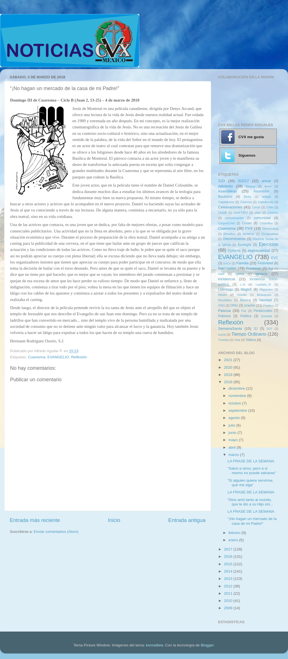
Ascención (261, 191)
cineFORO (240, 212)
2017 (228, 549)
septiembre (238, 410)
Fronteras (253, 268)
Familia (242, 263)
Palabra (268, 305)
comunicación (234, 218)
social (222, 334)
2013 (228, 578)
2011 (228, 593)
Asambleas (227, 191)
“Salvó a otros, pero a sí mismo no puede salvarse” (252, 470)
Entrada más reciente (35, 520)
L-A (242, 284)
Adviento (225, 186)
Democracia (270, 228)
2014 (228, 571)
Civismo (273, 212)
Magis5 (246, 289)
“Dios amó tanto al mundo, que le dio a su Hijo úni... (250, 502)
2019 (228, 375)
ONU (234, 305)
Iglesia (239, 274)
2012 (228, 586)
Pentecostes (263, 311)
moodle (242, 294)
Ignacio (261, 274)
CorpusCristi (226, 223)
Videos (250, 340)
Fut (270, 268)
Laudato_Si (263, 284)
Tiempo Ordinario (249, 333)
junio (232, 432)
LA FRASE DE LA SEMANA (251, 461)
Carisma (246, 202)
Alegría (250, 186)
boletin (266, 196)
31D (221, 181)
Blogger (207, 645)
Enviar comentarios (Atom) (56, 531)
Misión (222, 294)
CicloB (222, 212)
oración (249, 305)
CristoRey (266, 223)
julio (232, 425)
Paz (244, 310)
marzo (234, 455)
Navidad (265, 300)
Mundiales (225, 300)
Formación (227, 268)
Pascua (224, 311)
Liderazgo (225, 289)
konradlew (154, 645)
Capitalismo (226, 202)
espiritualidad (259, 250)
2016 (228, 556)
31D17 (243, 181)
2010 (228, 601)
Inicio (114, 520)
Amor (268, 186)
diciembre (237, 388)
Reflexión (79, 357)
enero (233, 540)
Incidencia (226, 279)
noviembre (237, 396)
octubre (235, 403)
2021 (228, 360)
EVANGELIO (58, 357)
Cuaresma (36, 357)
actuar (266, 181)
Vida (237, 340)
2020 (228, 367)
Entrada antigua (187, 520)
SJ (256, 329)
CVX (249, 228)
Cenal (256, 207)
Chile (269, 207)
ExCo (227, 263)
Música (245, 300)
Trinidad (223, 340)
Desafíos (229, 234)
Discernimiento (234, 239)
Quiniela (266, 316)
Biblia (247, 196)
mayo (233, 440)
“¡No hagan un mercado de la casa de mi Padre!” (252, 521)
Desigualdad (269, 234)
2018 (228, 382)
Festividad (265, 263)
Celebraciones (230, 207)
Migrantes (266, 289)
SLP (269, 328)
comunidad (262, 218)
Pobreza (224, 316)
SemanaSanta (230, 328)
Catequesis (265, 202)
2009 (228, 608)
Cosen (247, 223)
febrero (235, 533)
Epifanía (234, 251)
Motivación (264, 294)
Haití (221, 274)
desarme (248, 234)
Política (245, 316)
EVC (274, 258)
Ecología (244, 245)
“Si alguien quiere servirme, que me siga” (250, 482)
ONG (221, 305)
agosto (234, 418)
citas (257, 212)
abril (232, 447)
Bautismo (225, 197)
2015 (228, 564)
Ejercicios (268, 244)
